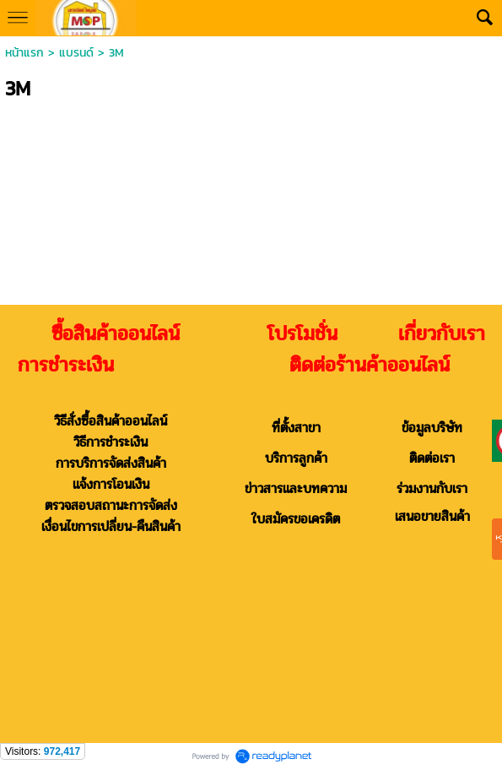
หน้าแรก (24, 53)
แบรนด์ (76, 53)
